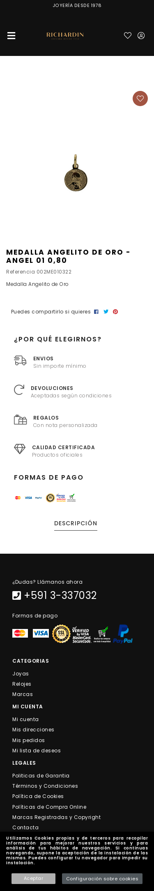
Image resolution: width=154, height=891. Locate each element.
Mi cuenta (25, 719)
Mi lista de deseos (36, 750)
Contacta (25, 827)
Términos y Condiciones (45, 785)
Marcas (22, 694)
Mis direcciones (33, 729)
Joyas (20, 673)
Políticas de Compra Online (49, 806)
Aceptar (34, 878)
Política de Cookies (38, 796)
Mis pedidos (28, 739)
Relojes (22, 683)
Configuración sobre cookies (102, 878)
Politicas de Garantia (41, 775)
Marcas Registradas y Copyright (56, 816)
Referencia (20, 271)
